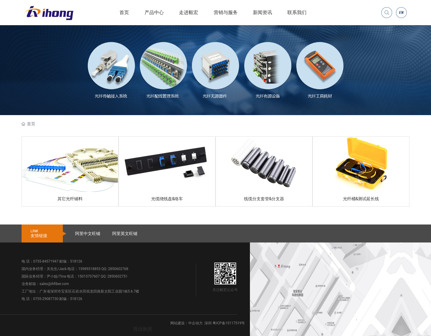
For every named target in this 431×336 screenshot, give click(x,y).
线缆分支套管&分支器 (264, 198)
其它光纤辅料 (70, 198)
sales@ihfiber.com (54, 284)
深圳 (208, 323)
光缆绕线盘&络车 (167, 198)
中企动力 (195, 323)
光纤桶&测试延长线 (361, 198)
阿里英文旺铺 (124, 233)
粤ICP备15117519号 (229, 323)
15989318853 (89, 269)
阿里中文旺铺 (87, 233)
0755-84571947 (45, 261)
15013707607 (89, 276)
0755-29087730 (45, 299)
